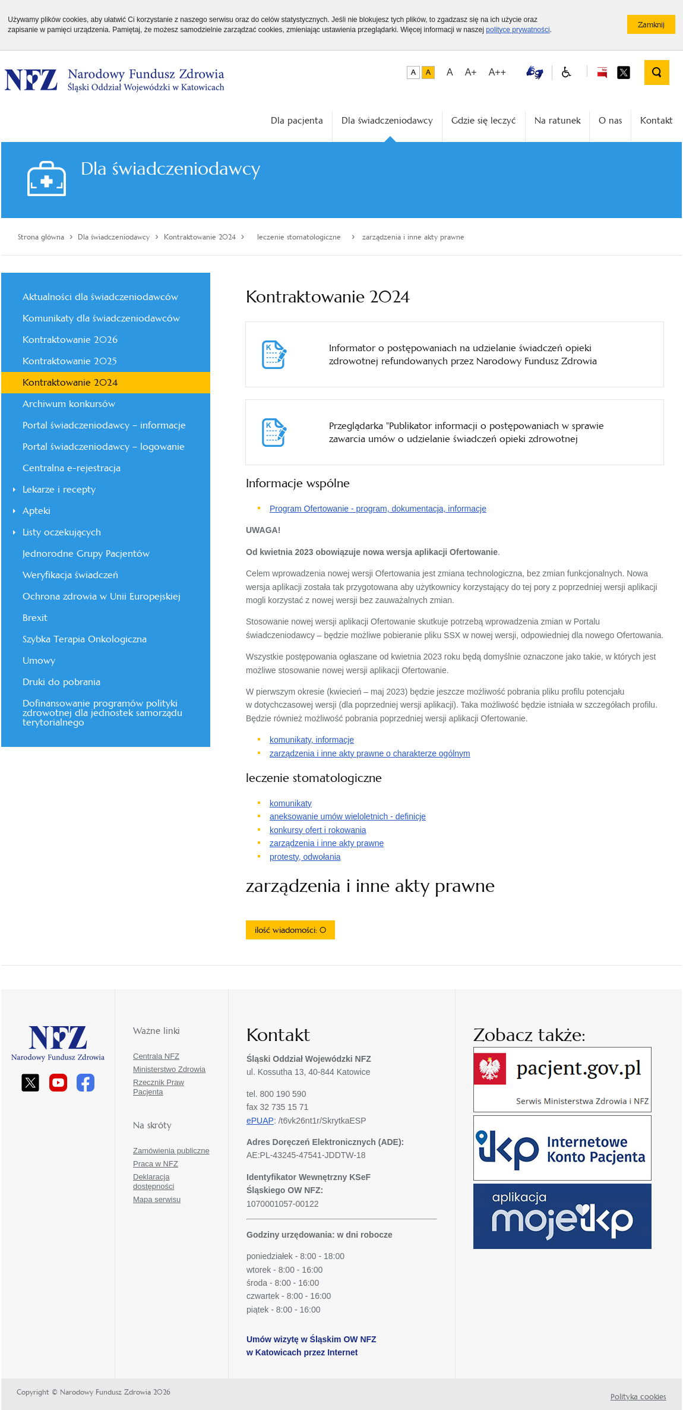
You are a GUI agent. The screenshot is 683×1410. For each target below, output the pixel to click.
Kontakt (656, 120)
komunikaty (291, 803)
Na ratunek (557, 120)
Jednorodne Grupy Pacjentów (86, 553)
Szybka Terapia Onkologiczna (85, 639)
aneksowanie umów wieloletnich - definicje (348, 816)
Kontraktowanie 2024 (70, 382)
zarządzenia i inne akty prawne (327, 843)
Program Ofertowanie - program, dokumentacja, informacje (378, 508)
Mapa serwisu (157, 1199)
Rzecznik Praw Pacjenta (158, 1087)
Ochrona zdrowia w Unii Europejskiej (102, 596)
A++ (497, 72)
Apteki (36, 510)
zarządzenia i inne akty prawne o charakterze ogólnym (370, 753)
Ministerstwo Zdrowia (169, 1069)
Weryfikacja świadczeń (70, 575)
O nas (610, 120)
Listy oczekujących (62, 532)
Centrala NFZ (156, 1056)
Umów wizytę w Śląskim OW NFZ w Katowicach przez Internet (311, 1346)
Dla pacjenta (297, 120)
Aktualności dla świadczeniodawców (100, 297)
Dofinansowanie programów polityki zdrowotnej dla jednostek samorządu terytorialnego (102, 712)
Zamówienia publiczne (171, 1150)
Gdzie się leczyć (483, 120)
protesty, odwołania (305, 857)
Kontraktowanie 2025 (69, 361)
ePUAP (260, 1120)
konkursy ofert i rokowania (318, 830)
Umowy (39, 660)
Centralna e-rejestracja (72, 468)
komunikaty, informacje (312, 740)
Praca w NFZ (155, 1163)
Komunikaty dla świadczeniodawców (101, 318)
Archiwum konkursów (69, 404)
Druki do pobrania (61, 682)
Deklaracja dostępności (153, 1181)
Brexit (35, 617)
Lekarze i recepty (59, 489)
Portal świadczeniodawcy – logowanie (104, 446)
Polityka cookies (638, 1397)
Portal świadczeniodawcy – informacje (104, 425)
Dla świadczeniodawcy (387, 120)
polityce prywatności (517, 30)
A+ (471, 72)
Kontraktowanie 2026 (70, 339)
